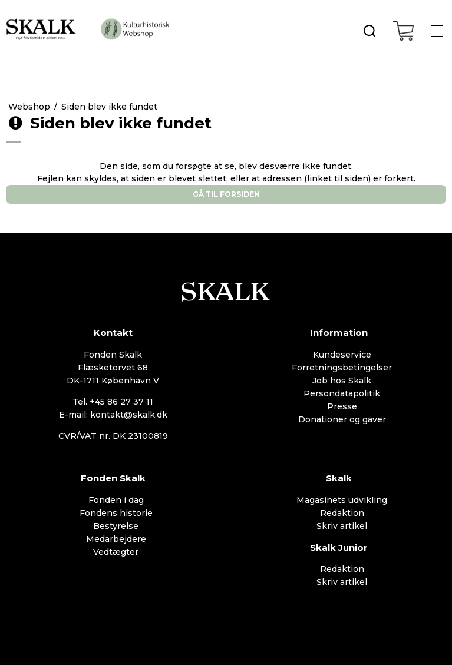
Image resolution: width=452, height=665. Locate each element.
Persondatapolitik (341, 393)
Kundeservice (342, 354)
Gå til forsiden (226, 194)
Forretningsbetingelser (342, 367)
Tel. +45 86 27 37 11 (112, 401)
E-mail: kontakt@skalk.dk (113, 414)
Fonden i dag (116, 500)
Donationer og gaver (342, 419)
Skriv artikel (341, 526)
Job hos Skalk (341, 380)
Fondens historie (116, 513)
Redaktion (342, 513)
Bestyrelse (115, 526)
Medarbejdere (116, 539)
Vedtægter (115, 552)
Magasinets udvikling (341, 500)
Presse (342, 406)
